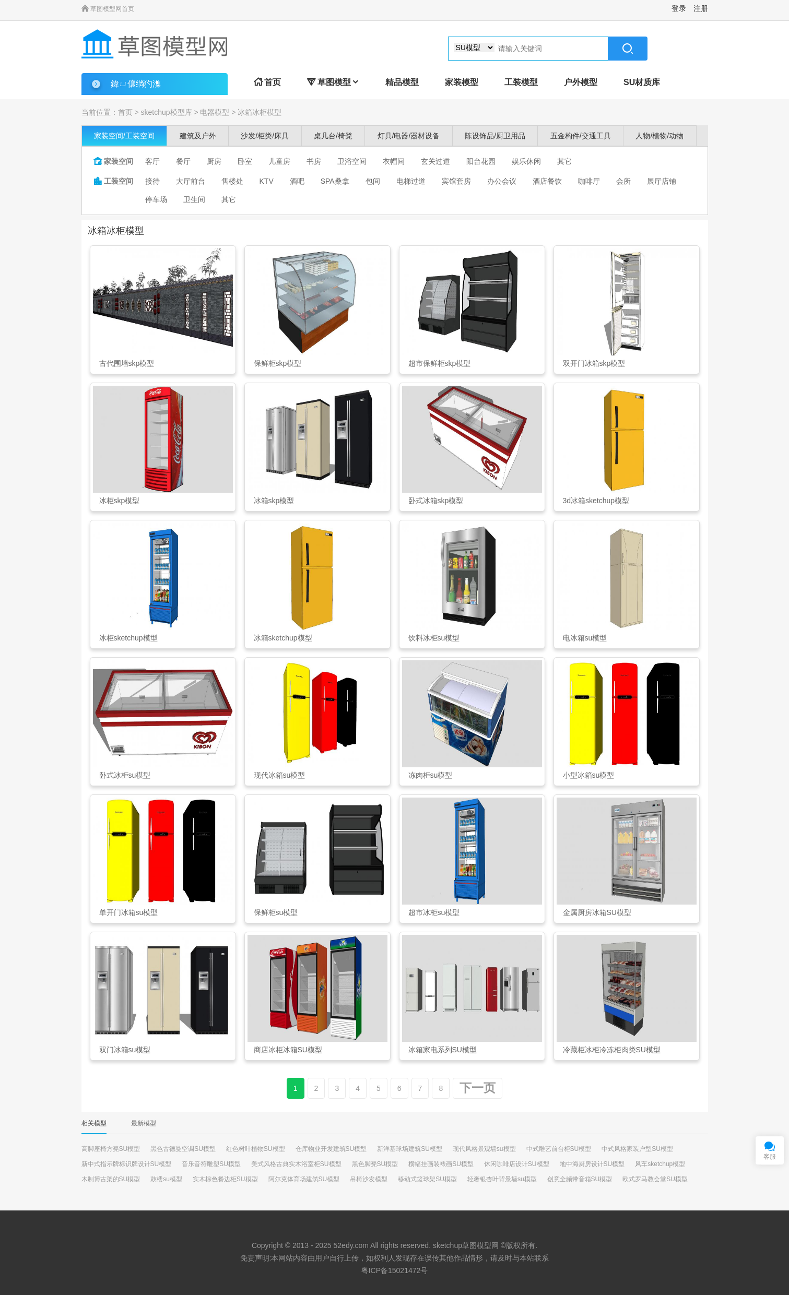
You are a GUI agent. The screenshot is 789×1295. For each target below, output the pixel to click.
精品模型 (402, 82)
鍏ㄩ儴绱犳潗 (136, 83)
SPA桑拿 (335, 181)
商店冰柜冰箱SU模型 (288, 1049)
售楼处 (232, 181)
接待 (152, 181)
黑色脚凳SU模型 (375, 1164)
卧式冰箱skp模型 (436, 500)
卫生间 (194, 199)
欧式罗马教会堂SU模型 (655, 1179)
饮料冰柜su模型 (434, 638)
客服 (769, 1156)
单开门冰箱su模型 (128, 912)
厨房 (214, 161)
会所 (623, 181)
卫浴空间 (352, 161)
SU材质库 (641, 82)
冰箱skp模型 (274, 500)
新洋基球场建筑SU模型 (409, 1149)
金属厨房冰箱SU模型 (597, 912)
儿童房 (279, 161)
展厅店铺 (661, 181)
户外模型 (580, 82)
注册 (700, 8)
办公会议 (501, 181)
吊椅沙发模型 (368, 1179)
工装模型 (521, 82)
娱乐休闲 (526, 161)
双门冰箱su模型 (125, 1049)
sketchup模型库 (166, 112)
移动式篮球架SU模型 (427, 1179)
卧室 (245, 161)
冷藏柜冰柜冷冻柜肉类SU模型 (612, 1049)
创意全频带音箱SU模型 (580, 1179)
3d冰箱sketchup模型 (596, 500)
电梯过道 (411, 181)
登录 (679, 8)
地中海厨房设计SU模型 (592, 1164)
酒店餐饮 (547, 181)
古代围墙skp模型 (127, 363)
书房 (314, 161)
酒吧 (297, 181)
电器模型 (214, 112)
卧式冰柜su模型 (125, 775)
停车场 (156, 199)
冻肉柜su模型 (430, 775)
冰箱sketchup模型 (283, 638)
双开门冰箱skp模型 (594, 363)
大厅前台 (190, 181)
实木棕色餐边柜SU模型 (225, 1179)
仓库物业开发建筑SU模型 (331, 1149)
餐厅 (183, 161)
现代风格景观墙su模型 (484, 1149)
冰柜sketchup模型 (128, 638)
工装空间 (113, 181)
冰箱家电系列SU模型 (442, 1049)
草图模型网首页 (107, 9)
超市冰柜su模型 (434, 912)
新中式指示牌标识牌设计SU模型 (126, 1164)
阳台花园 (481, 161)
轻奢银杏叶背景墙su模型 (502, 1179)
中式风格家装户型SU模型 (637, 1149)
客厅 (152, 161)
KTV (267, 181)
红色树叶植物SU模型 (255, 1149)
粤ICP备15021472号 (394, 1270)
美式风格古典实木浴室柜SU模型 (296, 1164)
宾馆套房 (456, 181)
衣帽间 (394, 161)
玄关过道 (435, 161)
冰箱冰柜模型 (259, 112)
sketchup (447, 1245)
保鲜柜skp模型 (278, 363)
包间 (373, 181)
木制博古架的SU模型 (110, 1179)
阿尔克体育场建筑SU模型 (304, 1179)
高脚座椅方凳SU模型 (110, 1149)
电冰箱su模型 (585, 638)
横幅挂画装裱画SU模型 (441, 1164)
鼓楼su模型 (166, 1179)
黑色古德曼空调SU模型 (183, 1149)
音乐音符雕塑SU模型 (211, 1164)
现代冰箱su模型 (279, 775)
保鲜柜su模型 (276, 912)
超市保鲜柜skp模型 (439, 363)
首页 (267, 82)
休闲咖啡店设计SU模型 (516, 1164)
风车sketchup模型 (660, 1164)
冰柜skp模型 (119, 500)
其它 (564, 161)
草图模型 (333, 82)
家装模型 (461, 82)
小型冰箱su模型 (589, 775)
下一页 (478, 1088)
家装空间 (113, 161)
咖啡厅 (589, 181)
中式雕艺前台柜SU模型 (559, 1149)
